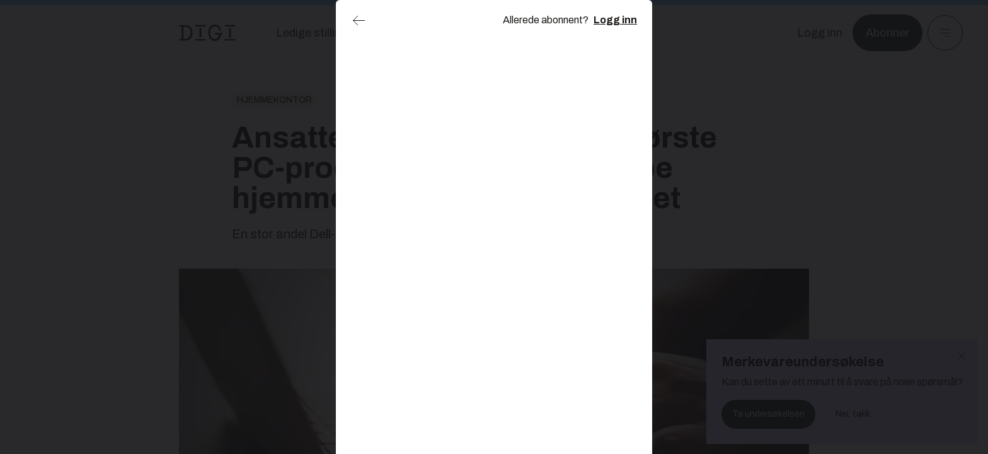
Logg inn (615, 20)
